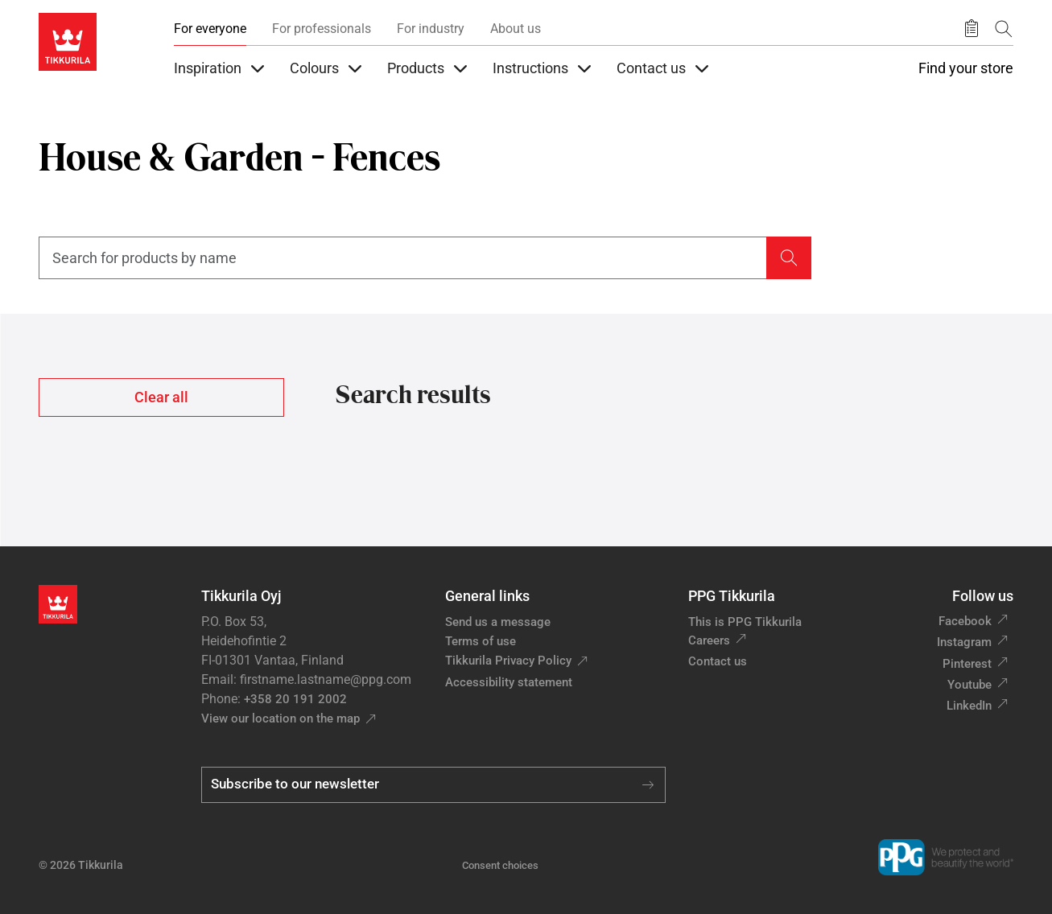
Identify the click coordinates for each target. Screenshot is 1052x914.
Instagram (964, 642)
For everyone (210, 28)
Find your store (965, 68)
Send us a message (498, 622)
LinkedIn (969, 705)
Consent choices (500, 865)
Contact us (717, 661)
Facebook (965, 621)
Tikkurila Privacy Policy (508, 660)
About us (515, 28)
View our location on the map (280, 718)
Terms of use (480, 641)
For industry (430, 28)
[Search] (1003, 28)
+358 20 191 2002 (295, 699)
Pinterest (967, 664)
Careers (709, 640)
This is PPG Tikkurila (745, 622)
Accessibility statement (508, 682)
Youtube (969, 684)
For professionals (321, 28)
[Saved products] (971, 29)
